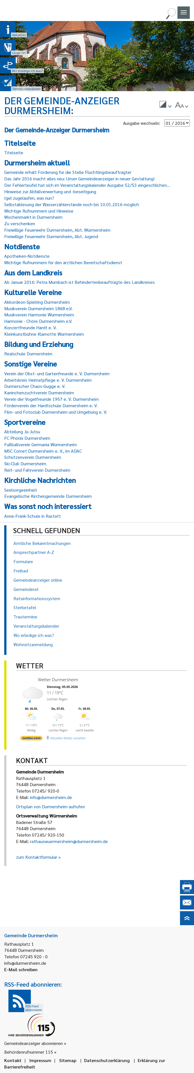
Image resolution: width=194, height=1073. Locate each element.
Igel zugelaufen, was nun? (29, 198)
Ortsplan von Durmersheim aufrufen (50, 806)
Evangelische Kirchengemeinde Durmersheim (48, 496)
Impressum (40, 1060)
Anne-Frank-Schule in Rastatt (32, 516)
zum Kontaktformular (36, 857)
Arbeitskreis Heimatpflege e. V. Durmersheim (48, 380)
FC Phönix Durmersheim (27, 438)
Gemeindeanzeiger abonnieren (33, 1043)
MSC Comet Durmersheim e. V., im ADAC (43, 451)
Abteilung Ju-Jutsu (22, 431)
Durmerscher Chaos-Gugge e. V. (34, 386)
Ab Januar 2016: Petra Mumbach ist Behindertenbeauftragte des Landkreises (79, 282)
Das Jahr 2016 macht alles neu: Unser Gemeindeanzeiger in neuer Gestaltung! (79, 178)
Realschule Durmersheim (28, 353)
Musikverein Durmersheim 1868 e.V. (38, 308)
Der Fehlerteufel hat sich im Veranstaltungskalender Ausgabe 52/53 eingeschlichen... (87, 185)
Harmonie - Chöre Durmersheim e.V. (38, 321)
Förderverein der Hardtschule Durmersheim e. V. (51, 405)
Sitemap (67, 1060)
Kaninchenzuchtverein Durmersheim (39, 392)
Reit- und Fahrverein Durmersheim (37, 470)
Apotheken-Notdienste (27, 256)
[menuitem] (165, 105)
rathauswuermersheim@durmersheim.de (69, 841)
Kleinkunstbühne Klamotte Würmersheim (44, 334)
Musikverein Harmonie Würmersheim (39, 314)
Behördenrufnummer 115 (28, 1052)
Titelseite (13, 152)
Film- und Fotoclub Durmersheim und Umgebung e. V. (55, 412)
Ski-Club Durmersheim (25, 463)
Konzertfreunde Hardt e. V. (30, 327)
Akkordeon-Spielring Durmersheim (37, 302)
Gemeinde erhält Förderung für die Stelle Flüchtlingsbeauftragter (67, 172)
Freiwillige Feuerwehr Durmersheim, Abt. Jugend (51, 236)
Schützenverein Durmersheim (32, 457)
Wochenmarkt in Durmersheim (33, 217)
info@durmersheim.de (51, 797)
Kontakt (13, 1060)
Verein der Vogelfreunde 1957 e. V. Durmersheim (51, 399)
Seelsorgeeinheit (20, 490)
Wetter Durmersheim (58, 679)
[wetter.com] (31, 739)
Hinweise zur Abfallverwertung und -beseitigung (50, 191)
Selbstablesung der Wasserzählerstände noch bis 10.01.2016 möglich (71, 204)
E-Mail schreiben (21, 969)
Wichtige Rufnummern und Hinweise (38, 211)
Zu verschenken (19, 223)
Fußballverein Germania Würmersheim (40, 444)
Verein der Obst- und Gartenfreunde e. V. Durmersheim (57, 373)
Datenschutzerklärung (107, 1060)
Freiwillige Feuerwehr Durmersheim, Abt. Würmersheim (57, 230)
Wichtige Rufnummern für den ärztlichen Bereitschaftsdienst (63, 262)
